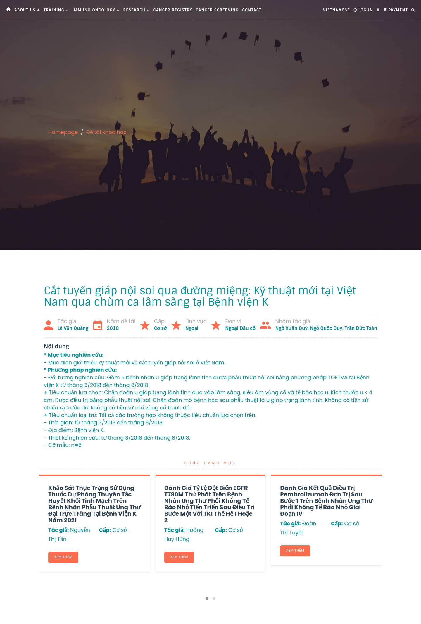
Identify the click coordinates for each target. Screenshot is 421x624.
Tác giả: (58, 530)
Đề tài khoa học (106, 132)
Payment (395, 10)
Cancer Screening (217, 10)
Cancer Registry (172, 10)
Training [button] (56, 10)
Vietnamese (336, 10)
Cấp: (105, 530)
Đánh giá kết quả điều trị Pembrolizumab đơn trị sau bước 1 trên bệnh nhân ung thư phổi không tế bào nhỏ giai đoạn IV (326, 501)
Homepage (63, 132)
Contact (251, 10)
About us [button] (27, 10)
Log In (363, 10)
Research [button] (136, 10)
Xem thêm (63, 557)
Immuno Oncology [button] (96, 10)
